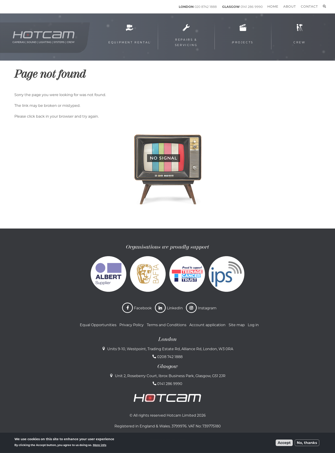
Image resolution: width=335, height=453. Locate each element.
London (167, 339)
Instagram (207, 308)
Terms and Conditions (166, 325)
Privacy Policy (131, 325)
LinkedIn (175, 308)
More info (99, 445)
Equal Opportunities (98, 325)
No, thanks (307, 443)
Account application (207, 325)
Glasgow (167, 366)
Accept (284, 443)
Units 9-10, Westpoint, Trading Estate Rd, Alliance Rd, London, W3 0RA (170, 349)
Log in (253, 325)
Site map (237, 325)
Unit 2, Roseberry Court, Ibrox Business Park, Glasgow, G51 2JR (170, 376)
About (289, 6)
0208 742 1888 (170, 357)
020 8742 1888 (205, 7)
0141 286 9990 (252, 7)
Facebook (143, 308)
